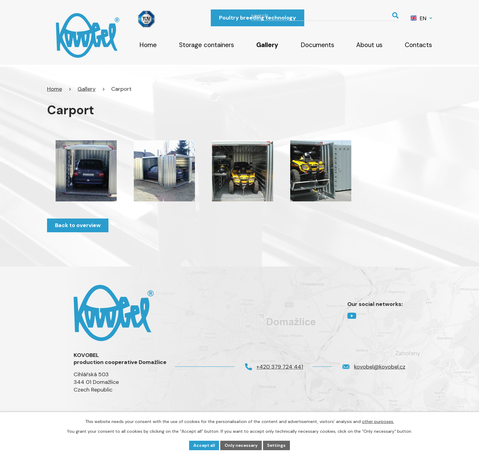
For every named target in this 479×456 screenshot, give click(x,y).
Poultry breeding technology (257, 17)
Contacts (418, 45)
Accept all (203, 445)
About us (369, 45)
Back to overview (78, 225)
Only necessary (241, 445)
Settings (277, 445)
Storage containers (206, 45)
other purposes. (378, 421)
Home (148, 45)
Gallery (267, 45)
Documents (317, 45)
